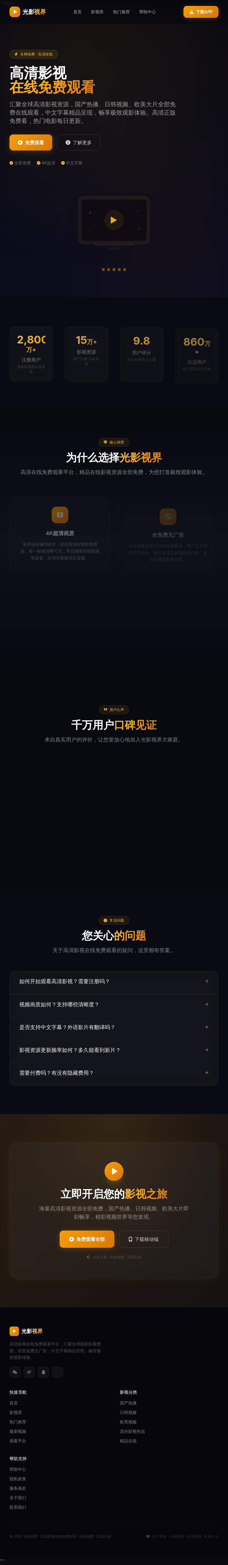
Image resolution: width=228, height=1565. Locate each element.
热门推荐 (121, 11)
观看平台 (18, 1440)
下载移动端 (144, 1239)
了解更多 (79, 142)
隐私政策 (18, 1478)
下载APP (201, 11)
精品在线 (128, 1440)
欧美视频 (128, 1421)
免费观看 (31, 142)
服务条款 (18, 1488)
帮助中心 (147, 11)
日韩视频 (128, 1412)
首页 (77, 11)
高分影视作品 (132, 1431)
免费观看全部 (87, 1239)
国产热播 (128, 1402)
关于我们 (18, 1497)
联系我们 (18, 1507)
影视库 (97, 11)
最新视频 (18, 1431)
